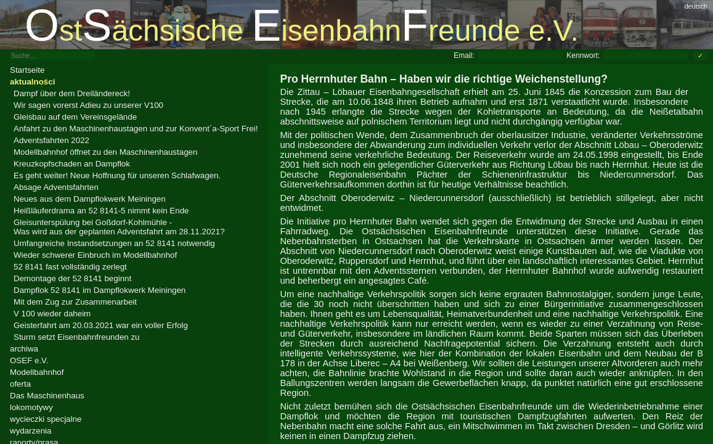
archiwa (24, 348)
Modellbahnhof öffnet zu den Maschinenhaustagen (105, 152)
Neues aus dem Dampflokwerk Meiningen (90, 199)
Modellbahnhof (36, 372)
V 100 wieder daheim (52, 313)
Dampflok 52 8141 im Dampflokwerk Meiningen (99, 290)
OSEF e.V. (29, 360)
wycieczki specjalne (45, 419)
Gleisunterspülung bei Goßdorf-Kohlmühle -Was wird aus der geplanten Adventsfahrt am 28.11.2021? (119, 227)
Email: (464, 55)
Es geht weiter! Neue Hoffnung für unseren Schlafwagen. (117, 175)
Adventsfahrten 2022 (51, 140)
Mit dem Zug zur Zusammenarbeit (75, 301)
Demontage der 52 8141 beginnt (72, 278)
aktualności (32, 81)
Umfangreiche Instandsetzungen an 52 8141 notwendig (114, 243)
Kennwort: (583, 55)
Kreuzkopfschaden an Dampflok (72, 163)
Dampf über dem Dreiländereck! (72, 93)
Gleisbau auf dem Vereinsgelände (75, 116)
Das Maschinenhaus (47, 395)
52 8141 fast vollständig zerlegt (70, 266)
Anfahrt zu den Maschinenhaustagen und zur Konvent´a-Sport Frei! (136, 128)
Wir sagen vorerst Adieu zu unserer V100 (88, 105)
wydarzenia (30, 430)
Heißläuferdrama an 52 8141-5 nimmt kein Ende (101, 210)
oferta (20, 383)
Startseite (27, 70)
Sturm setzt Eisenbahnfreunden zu (76, 337)
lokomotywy (31, 407)
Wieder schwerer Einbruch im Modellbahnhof (95, 255)
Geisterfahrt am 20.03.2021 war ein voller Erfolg (101, 325)
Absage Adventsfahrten (56, 187)
